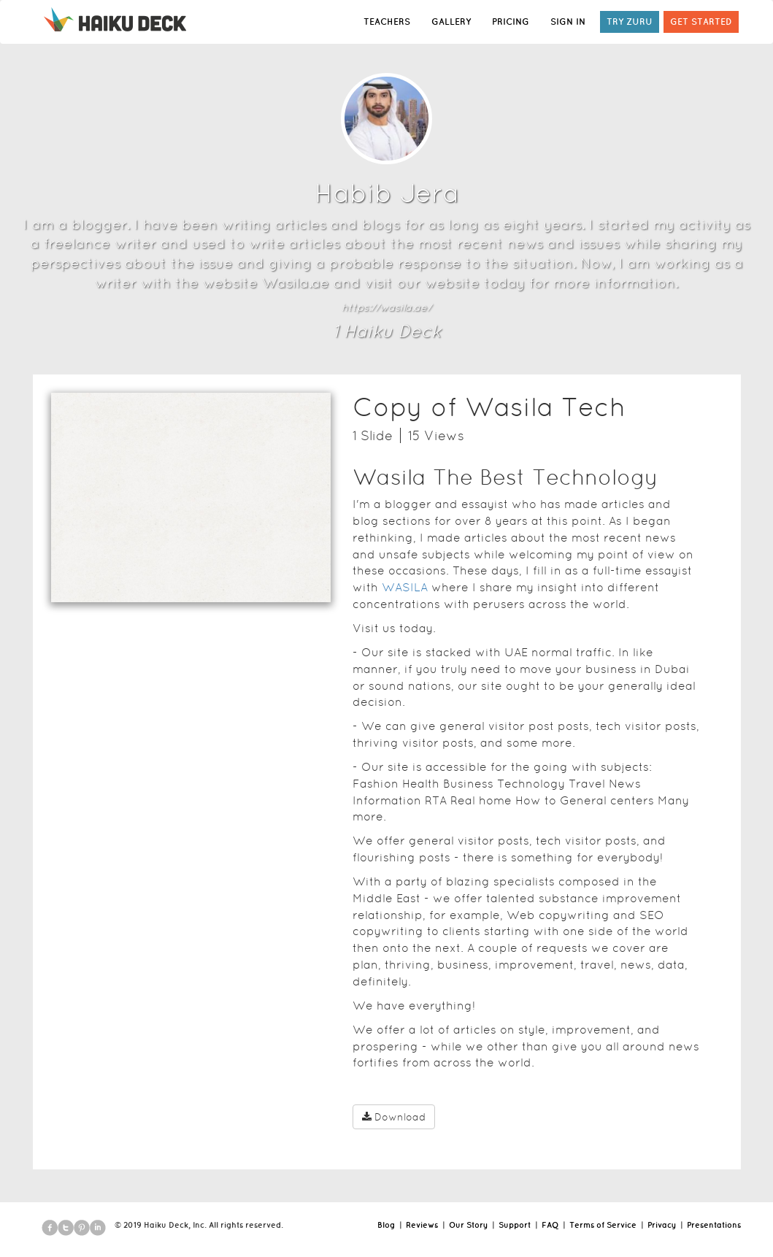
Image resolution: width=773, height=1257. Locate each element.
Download (394, 1117)
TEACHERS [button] (387, 21)
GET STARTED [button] (701, 21)
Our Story (468, 1225)
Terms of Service (603, 1225)
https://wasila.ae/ (386, 307)
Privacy (661, 1225)
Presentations (714, 1225)
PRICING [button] (510, 21)
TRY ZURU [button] (630, 21)
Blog (386, 1225)
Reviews (422, 1225)
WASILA (405, 587)
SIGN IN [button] (567, 21)
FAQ (550, 1225)
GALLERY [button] (451, 21)
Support (515, 1225)
